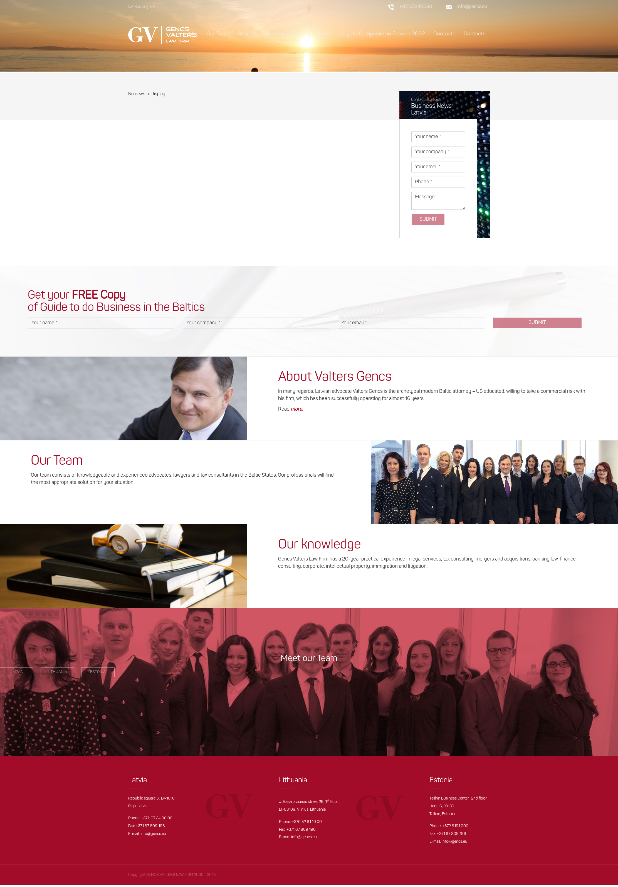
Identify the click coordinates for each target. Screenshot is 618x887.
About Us (187, 34)
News (325, 34)
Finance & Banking (288, 34)
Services (248, 34)
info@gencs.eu (472, 6)
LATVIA (17, 673)
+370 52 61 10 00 (307, 823)
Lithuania (57, 673)
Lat (131, 7)
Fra (152, 7)
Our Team (218, 34)
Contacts (444, 34)
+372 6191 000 (455, 827)
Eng (145, 7)
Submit (428, 220)
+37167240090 (415, 6)
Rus (137, 7)
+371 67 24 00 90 (156, 820)
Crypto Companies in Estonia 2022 (383, 34)
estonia (98, 673)
